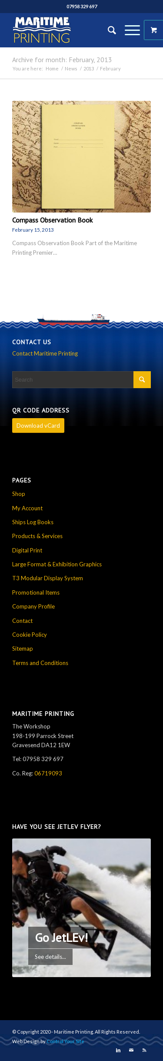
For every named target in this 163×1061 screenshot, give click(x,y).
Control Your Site (65, 1041)
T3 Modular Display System (47, 578)
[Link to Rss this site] (144, 1050)
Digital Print (27, 550)
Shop (18, 493)
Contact (22, 620)
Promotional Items (36, 592)
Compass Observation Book (52, 220)
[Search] (107, 30)
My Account (27, 508)
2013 (88, 68)
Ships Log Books (32, 522)
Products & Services (37, 535)
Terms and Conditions (40, 662)
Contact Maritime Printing (45, 353)
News (71, 68)
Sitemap (22, 648)
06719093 (48, 773)
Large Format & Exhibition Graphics (57, 564)
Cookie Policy (29, 634)
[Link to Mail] (131, 1050)
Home (52, 68)
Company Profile (33, 606)
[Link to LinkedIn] (118, 1050)
